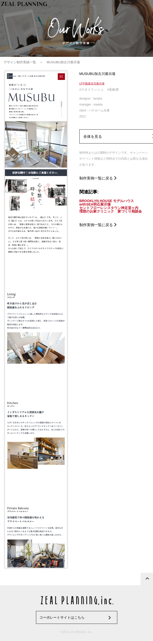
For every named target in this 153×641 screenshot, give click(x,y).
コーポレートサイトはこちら (62, 617)
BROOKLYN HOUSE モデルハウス (106, 201)
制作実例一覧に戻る (96, 178)
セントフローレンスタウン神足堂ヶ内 (108, 208)
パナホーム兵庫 (99, 110)
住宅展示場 (97, 83)
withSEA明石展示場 (95, 204)
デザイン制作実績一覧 (20, 62)
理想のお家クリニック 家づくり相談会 (110, 211)
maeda (98, 104)
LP (81, 83)
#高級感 (113, 89)
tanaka (97, 98)
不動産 (87, 83)
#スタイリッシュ (91, 89)
